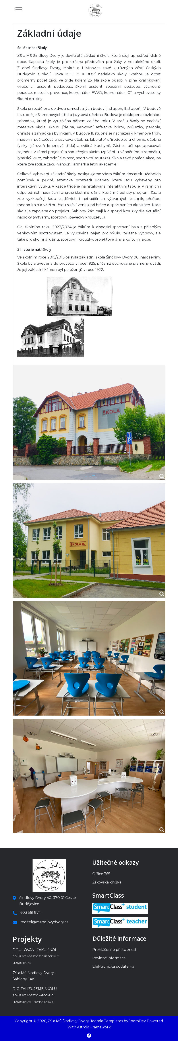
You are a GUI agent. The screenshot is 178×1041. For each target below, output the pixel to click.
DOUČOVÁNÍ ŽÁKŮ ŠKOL (36, 956)
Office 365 (101, 874)
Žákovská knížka (106, 882)
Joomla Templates (106, 1021)
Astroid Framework (94, 1027)
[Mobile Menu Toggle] (19, 10)
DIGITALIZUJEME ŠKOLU (35, 995)
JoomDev (137, 1021)
